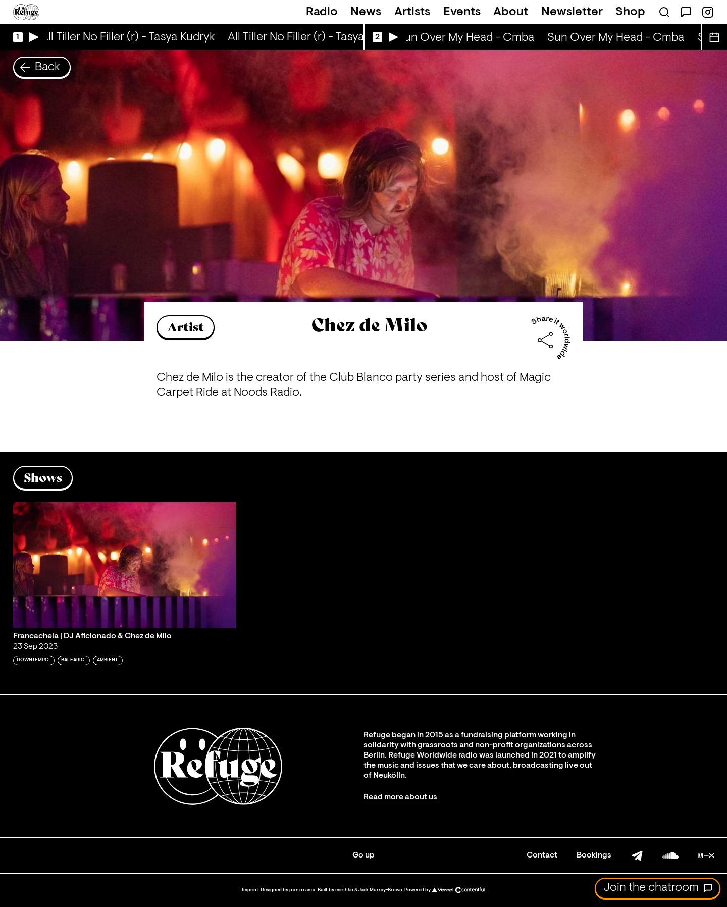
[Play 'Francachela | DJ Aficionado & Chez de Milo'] (124, 565)
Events (462, 12)
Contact (542, 855)
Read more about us (400, 797)
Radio (322, 12)
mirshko (344, 890)
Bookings (594, 855)
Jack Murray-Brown (380, 890)
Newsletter (572, 12)
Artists (412, 12)
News (365, 12)
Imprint (250, 890)
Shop (630, 12)
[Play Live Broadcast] (23, 37)
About (510, 12)
